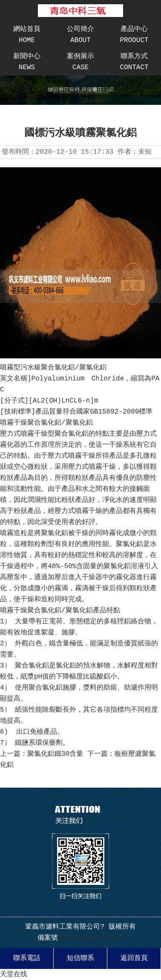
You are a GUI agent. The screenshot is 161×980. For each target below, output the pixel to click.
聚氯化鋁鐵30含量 (55, 754)
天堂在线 (13, 974)
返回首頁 (134, 958)
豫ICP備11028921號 (91, 938)
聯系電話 (26, 958)
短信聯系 (80, 958)
